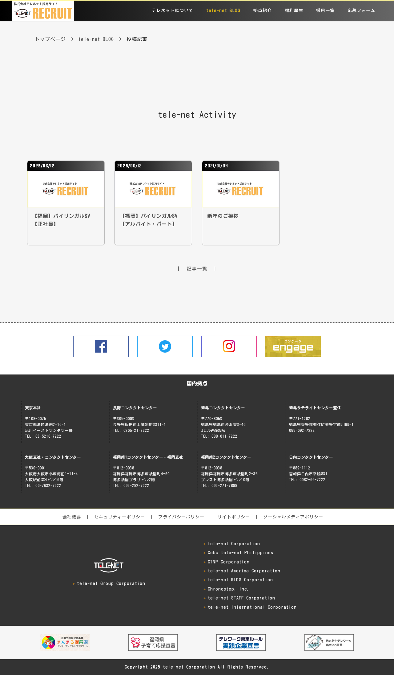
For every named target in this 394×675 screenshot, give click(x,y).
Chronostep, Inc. (228, 589)
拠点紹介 (262, 10)
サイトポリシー (234, 517)
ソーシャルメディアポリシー (293, 517)
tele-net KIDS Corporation (240, 580)
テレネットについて (172, 10)
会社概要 (71, 517)
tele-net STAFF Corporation (241, 598)
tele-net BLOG (223, 10)
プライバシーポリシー (181, 517)
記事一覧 (197, 268)
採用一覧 (325, 10)
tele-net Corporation (234, 544)
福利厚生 (294, 10)
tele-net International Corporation (252, 607)
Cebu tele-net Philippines (240, 552)
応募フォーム (361, 10)
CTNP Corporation (229, 562)
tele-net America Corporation (244, 571)
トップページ (50, 39)
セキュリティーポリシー (119, 517)
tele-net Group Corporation (111, 583)
